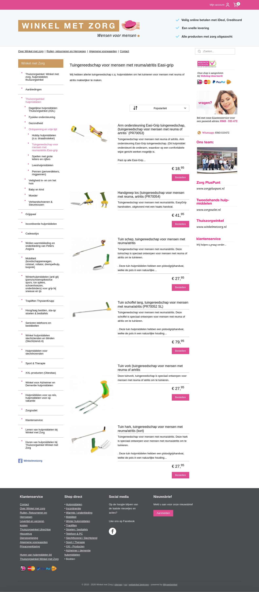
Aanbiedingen (33, 89)
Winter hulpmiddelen (78, 521)
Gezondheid (36, 123)
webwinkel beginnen (139, 584)
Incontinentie (73, 508)
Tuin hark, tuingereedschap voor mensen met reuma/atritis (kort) (150, 428)
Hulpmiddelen (74, 504)
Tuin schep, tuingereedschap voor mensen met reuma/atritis (151, 241)
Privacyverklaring (30, 546)
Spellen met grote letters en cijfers (42, 158)
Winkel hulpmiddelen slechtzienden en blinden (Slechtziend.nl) (39, 338)
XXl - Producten (75, 546)
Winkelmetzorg (30, 460)
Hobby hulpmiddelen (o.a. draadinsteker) (44, 137)
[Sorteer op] (159, 108)
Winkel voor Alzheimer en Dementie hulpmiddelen (40, 384)
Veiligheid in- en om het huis (42, 182)
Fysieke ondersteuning (42, 117)
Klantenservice (34, 420)
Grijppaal (30, 214)
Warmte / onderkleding (79, 512)
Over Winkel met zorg (31, 51)
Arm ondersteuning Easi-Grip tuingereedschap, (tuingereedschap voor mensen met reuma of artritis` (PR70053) (151, 129)
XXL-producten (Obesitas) (40, 372)
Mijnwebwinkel (170, 584)
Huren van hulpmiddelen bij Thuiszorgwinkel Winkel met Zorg (41, 445)
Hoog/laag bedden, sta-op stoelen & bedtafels (40, 312)
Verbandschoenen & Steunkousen (40, 203)
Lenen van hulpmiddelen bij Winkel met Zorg (41, 431)
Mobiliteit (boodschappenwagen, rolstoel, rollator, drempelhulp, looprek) (42, 263)
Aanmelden (163, 513)
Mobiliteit (71, 516)
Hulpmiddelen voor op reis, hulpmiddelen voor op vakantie (41, 398)
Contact (124, 51)
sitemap (118, 584)
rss (125, 584)
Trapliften (71, 525)
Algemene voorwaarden (103, 51)
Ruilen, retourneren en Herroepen (66, 51)
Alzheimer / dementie (78, 550)
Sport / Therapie (75, 542)
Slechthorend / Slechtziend (81, 537)
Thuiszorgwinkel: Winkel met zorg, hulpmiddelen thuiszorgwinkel (42, 77)
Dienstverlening (29, 537)
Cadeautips (32, 233)
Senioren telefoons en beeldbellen (38, 324)
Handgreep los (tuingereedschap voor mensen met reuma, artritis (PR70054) (151, 194)
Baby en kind (36, 189)
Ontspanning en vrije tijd (43, 129)
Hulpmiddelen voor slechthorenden (36, 352)
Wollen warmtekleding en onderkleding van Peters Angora (40, 246)
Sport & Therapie (35, 363)
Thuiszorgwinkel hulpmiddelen (34, 100)
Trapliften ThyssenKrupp (39, 300)
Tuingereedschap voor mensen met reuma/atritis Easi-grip (45, 147)
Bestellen (180, 177)
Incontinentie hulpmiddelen (41, 223)
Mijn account (220, 4)
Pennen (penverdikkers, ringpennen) (46, 173)
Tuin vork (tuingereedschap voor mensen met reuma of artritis (150, 367)
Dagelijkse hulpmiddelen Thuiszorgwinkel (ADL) (43, 109)
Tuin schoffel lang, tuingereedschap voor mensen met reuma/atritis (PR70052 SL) (153, 304)
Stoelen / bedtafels (77, 529)
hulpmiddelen (72, 554)
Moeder (33, 195)
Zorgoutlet (31, 410)
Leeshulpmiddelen (42, 165)
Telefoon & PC (74, 533)
